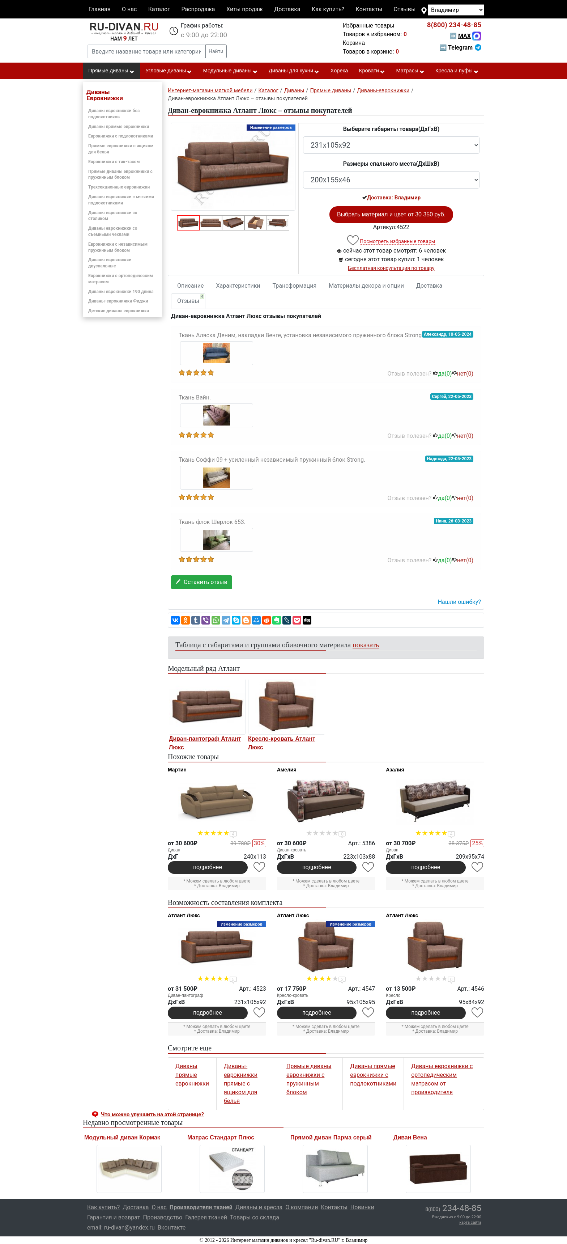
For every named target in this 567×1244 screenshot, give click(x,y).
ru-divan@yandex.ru (129, 1227)
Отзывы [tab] (190, 299)
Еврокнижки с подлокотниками (120, 136)
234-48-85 (454, 25)
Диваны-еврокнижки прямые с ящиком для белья (240, 1083)
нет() (462, 373)
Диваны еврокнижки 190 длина (121, 291)
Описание (190, 285)
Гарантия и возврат (113, 1217)
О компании (301, 1207)
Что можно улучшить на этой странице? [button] (152, 1114)
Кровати (372, 71)
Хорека (339, 70)
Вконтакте (172, 1227)
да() (442, 373)
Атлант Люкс (184, 915)
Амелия (287, 770)
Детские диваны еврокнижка (118, 310)
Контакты (369, 9)
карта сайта (470, 1222)
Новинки (362, 1207)
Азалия (395, 770)
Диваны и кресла (258, 1207)
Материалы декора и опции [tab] (366, 285)
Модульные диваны (230, 71)
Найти (216, 51)
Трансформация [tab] (295, 285)
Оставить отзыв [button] (201, 582)
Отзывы (405, 9)
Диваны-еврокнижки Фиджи (118, 301)
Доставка (287, 9)
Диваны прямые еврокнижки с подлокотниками (373, 1075)
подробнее (207, 867)
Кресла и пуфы (457, 71)
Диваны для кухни (294, 71)
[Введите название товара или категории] (146, 51)
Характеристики (238, 285)
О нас (129, 9)
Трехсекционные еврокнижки (119, 187)
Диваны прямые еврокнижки (118, 126)
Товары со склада (254, 1217)
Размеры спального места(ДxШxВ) (391, 163)
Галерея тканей (206, 1217)
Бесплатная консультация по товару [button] (391, 268)
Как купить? (328, 9)
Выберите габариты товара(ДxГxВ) (391, 129)
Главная (100, 9)
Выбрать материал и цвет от (391, 214)
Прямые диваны (111, 71)
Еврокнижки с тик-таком (114, 161)
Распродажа (198, 9)
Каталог (159, 9)
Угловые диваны (168, 71)
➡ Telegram (460, 47)
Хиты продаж (244, 9)
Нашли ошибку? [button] (459, 601)
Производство (163, 1217)
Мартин (177, 770)
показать (366, 645)
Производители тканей (201, 1207)
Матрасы (410, 71)
